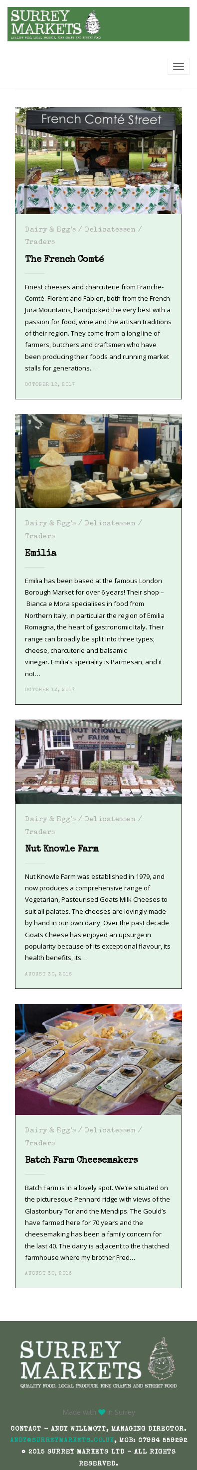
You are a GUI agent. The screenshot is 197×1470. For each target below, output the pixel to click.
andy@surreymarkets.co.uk (62, 1441)
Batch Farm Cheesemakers (81, 1160)
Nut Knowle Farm (62, 849)
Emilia (40, 553)
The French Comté (64, 259)
